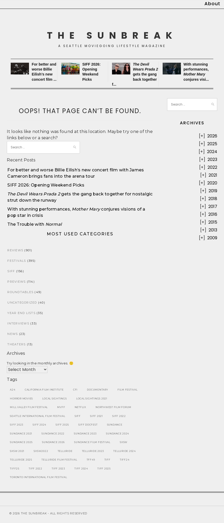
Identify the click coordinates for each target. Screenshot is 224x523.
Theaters (16, 344)
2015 (212, 222)
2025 (212, 144)
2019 (213, 191)
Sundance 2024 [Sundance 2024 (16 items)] (117, 433)
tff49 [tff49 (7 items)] (91, 459)
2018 (212, 199)
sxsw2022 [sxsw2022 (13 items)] (41, 451)
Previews (16, 281)
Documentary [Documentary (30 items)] (97, 389)
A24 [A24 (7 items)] (12, 389)
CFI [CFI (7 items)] (75, 389)
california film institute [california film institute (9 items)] (44, 389)
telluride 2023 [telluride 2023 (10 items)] (93, 451)
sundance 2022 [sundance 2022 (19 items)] (53, 433)
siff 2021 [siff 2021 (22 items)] (96, 416)
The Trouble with (34, 224)
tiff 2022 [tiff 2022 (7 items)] (35, 468)
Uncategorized (22, 302)
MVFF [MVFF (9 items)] (61, 407)
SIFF (11, 271)
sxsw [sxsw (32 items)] (123, 442)
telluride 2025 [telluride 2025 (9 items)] (21, 459)
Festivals (16, 261)
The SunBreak (112, 35)
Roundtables (20, 292)
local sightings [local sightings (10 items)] (54, 398)
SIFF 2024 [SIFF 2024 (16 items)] (39, 424)
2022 (212, 167)
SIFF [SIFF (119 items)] (78, 416)
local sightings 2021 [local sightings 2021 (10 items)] (91, 398)
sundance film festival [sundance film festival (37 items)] (92, 442)
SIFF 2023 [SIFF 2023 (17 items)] (16, 424)
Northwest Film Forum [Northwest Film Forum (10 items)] (113, 407)
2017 (212, 207)
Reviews (15, 250)
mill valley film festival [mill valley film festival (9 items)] (29, 407)
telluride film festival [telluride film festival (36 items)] (59, 459)
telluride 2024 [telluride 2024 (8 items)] (124, 451)
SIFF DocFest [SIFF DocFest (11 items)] (87, 424)
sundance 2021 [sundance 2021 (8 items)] (21, 433)
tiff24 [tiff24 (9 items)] (124, 459)
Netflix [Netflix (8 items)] (80, 407)
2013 (213, 230)
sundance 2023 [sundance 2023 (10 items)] (85, 433)
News (12, 334)
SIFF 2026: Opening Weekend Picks (45, 185)
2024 (212, 152)
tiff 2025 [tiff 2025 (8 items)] (104, 468)
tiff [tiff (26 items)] (107, 459)
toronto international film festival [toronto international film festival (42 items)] (38, 477)
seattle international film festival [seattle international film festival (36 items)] (37, 416)
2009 (212, 238)
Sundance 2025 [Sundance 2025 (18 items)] (21, 442)
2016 (212, 214)
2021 (213, 175)
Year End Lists (21, 313)
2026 (212, 136)
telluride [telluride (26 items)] (65, 451)
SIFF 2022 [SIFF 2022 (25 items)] (119, 416)
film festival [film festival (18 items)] (127, 389)
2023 (212, 159)
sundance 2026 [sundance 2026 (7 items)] (53, 442)
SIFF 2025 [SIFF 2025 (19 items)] (62, 424)
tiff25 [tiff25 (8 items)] (14, 468)
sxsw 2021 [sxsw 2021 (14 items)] (17, 451)
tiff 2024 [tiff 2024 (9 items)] (81, 468)
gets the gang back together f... (135, 74)
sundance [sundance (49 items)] (114, 424)
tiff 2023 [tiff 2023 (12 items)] (58, 468)
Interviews (18, 323)
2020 (212, 183)
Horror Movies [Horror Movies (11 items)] (21, 398)
